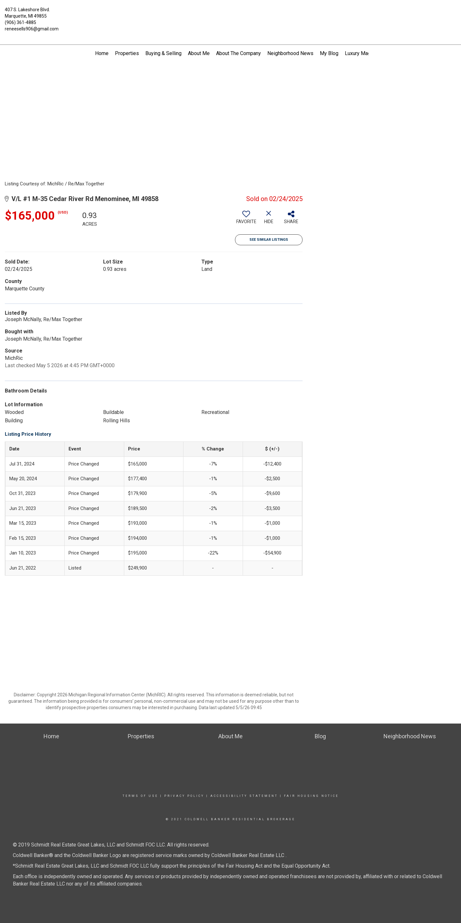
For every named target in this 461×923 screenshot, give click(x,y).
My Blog (329, 53)
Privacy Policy (184, 796)
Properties (127, 53)
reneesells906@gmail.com (32, 28)
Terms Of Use (140, 796)
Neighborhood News (290, 53)
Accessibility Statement (244, 796)
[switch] (246, 219)
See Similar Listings (268, 240)
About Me (199, 53)
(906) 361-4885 (20, 22)
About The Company (238, 53)
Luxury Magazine (364, 53)
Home (102, 53)
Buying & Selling (163, 53)
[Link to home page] (230, 13)
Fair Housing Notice (311, 796)
